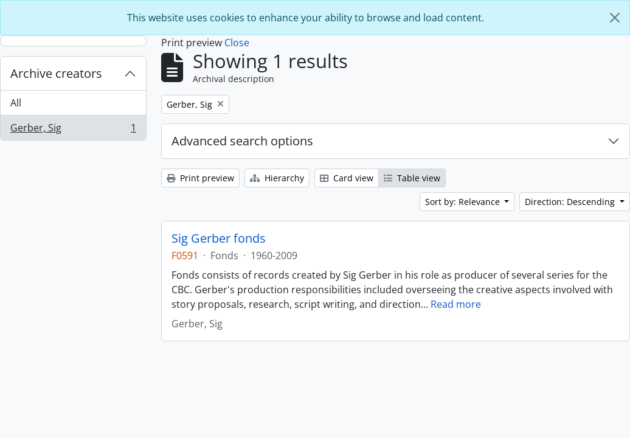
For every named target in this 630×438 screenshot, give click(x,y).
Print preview (200, 178)
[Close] (614, 18)
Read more (456, 304)
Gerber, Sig (73, 130)
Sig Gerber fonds (218, 238)
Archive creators (56, 73)
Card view (346, 178)
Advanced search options (242, 141)
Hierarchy (277, 178)
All (15, 102)
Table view (412, 178)
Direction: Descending (571, 201)
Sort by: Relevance (463, 201)
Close (236, 42)
